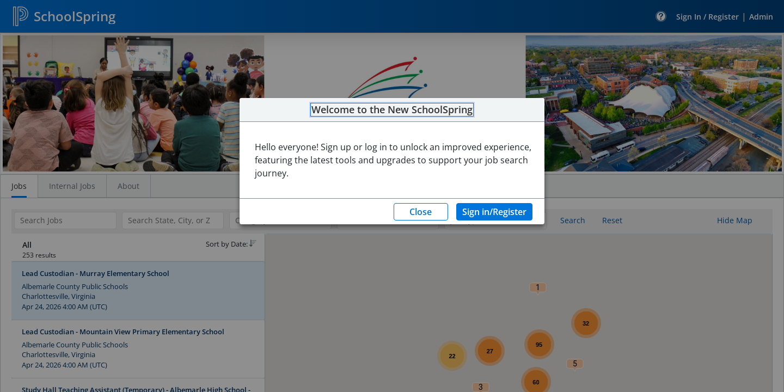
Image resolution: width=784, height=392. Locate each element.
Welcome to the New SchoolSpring (392, 110)
